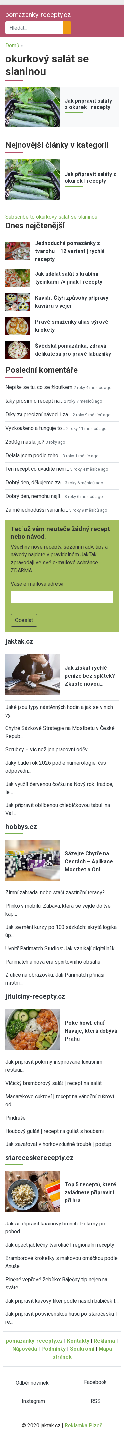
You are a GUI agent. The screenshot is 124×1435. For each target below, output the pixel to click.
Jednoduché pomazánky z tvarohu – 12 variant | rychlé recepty (70, 251)
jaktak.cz (19, 641)
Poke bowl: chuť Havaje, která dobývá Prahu (91, 1031)
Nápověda (24, 1349)
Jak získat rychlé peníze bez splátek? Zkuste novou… (90, 676)
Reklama (104, 1341)
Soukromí (82, 1349)
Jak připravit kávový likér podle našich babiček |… (62, 1301)
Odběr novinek (32, 1383)
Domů (12, 45)
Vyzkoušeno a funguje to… (35, 428)
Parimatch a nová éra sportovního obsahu (52, 962)
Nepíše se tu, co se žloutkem (38, 387)
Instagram (33, 1401)
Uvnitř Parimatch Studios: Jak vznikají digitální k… (61, 948)
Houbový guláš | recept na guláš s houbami (54, 1131)
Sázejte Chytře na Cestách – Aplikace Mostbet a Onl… (89, 861)
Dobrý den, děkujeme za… (34, 482)
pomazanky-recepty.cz (38, 15)
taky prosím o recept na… (34, 401)
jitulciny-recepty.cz (35, 996)
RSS (96, 1401)
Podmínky (53, 1349)
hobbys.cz (21, 827)
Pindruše (15, 1118)
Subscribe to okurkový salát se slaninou (51, 217)
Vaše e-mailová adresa (37, 584)
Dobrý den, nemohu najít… (34, 496)
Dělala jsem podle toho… (33, 455)
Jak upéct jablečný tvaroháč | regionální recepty (59, 1245)
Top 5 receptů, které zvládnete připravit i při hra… (90, 1192)
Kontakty (78, 1341)
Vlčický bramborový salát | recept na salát (53, 1083)
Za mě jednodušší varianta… (36, 510)
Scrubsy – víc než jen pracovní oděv (46, 749)
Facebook (95, 1382)
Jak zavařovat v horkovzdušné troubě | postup (58, 1144)
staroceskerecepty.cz (39, 1158)
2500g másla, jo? (24, 442)
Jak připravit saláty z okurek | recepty (88, 104)
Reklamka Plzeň (84, 1425)
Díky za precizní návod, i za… (38, 414)
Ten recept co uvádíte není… (37, 469)
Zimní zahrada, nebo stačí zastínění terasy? (55, 892)
